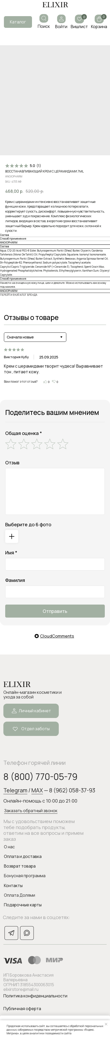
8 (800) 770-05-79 (40, 776)
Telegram (15, 790)
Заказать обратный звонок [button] (30, 810)
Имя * (11, 552)
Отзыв (12, 462)
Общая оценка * (23, 433)
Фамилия (15, 580)
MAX (37, 790)
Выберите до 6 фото (28, 524)
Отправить (55, 611)
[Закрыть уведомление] (106, 1024)
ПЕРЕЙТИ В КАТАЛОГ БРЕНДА (18, 295)
